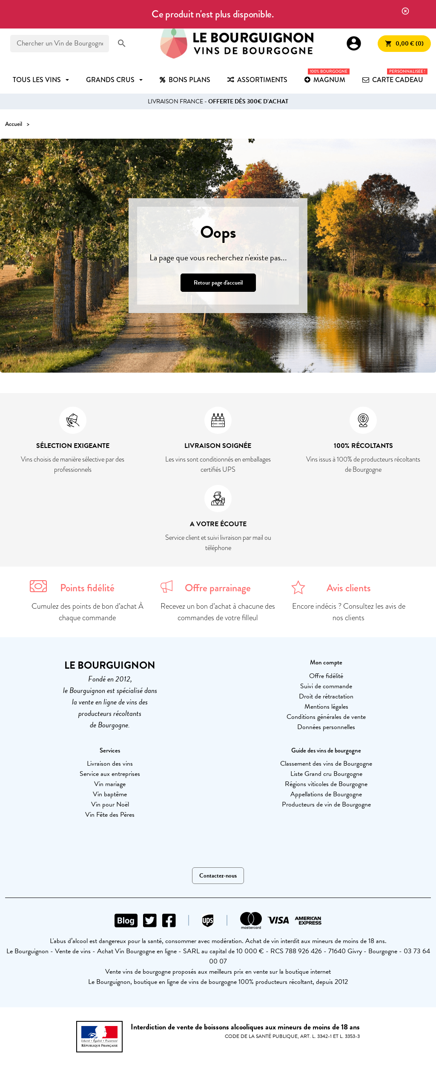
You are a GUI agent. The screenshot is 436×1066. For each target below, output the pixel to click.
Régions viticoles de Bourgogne (326, 784)
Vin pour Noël (110, 804)
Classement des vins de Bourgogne (326, 763)
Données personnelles (326, 727)
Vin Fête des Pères (110, 814)
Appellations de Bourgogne (326, 794)
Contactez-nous (218, 875)
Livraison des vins (110, 763)
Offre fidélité (326, 676)
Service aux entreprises (110, 774)
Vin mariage (110, 784)
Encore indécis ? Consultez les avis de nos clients (348, 612)
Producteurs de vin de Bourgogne (326, 804)
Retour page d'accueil (218, 282)
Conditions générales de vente (326, 717)
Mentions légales (326, 706)
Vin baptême (110, 794)
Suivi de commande (326, 686)
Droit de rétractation (326, 696)
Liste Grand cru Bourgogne (326, 774)
